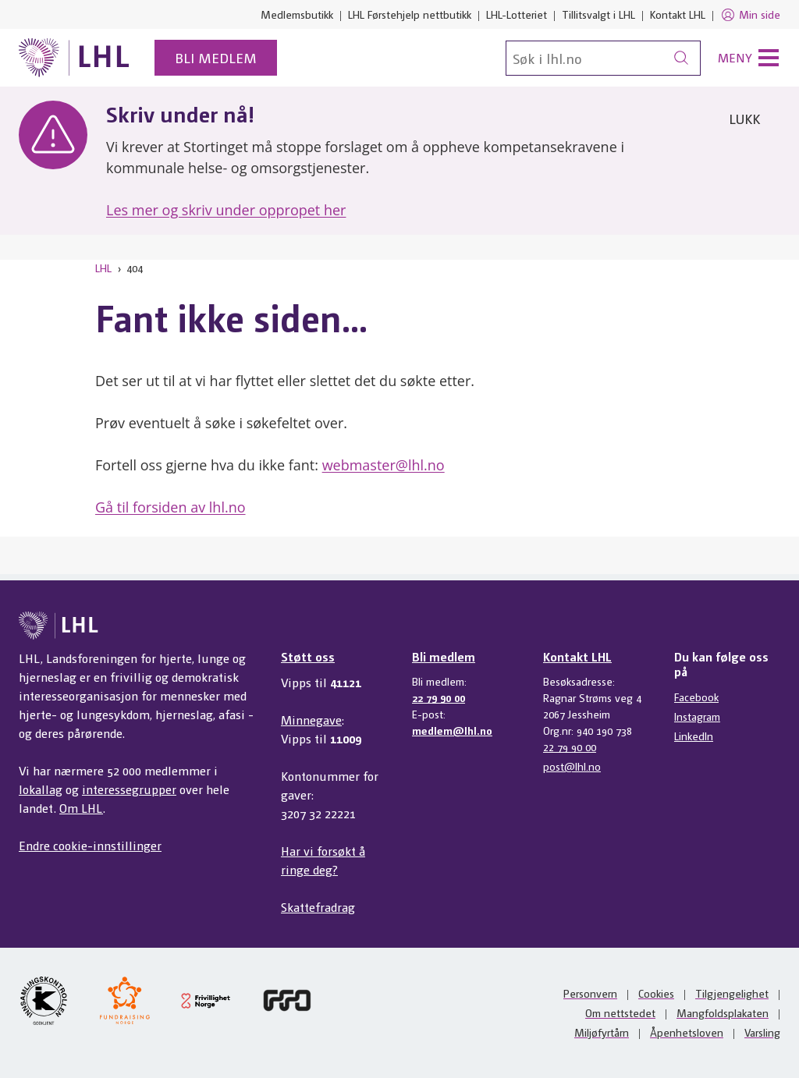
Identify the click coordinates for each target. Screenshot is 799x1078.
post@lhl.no (572, 766)
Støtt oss (308, 656)
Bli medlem (216, 57)
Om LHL (81, 808)
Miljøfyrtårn (601, 1032)
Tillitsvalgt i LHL (598, 14)
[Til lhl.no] (74, 57)
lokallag (40, 789)
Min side (750, 15)
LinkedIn (693, 736)
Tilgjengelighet (732, 993)
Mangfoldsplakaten (722, 1012)
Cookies (656, 993)
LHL (103, 268)
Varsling (762, 1032)
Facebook (696, 697)
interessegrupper (129, 789)
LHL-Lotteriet (516, 14)
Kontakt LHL (677, 14)
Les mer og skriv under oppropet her (226, 209)
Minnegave (311, 719)
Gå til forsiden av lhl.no (170, 507)
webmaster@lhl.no (383, 465)
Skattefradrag (318, 907)
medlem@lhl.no (452, 730)
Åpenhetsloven (686, 1032)
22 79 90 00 (438, 697)
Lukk (744, 118)
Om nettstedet (620, 1012)
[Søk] (603, 58)
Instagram (697, 716)
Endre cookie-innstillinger (90, 845)
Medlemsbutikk (297, 14)
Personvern (590, 993)
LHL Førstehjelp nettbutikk (409, 14)
